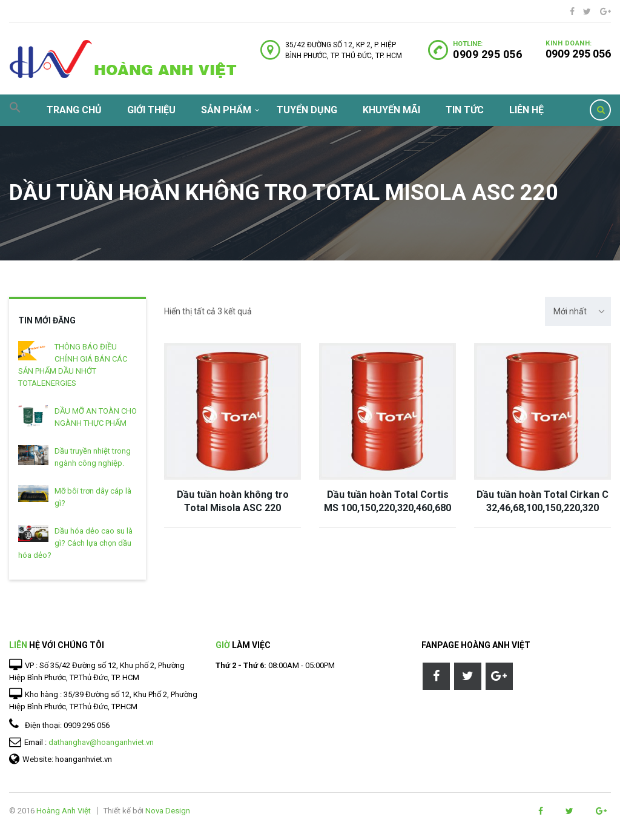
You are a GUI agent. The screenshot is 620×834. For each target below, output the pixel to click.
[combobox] (578, 311)
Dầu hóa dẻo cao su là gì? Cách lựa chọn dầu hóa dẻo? (75, 543)
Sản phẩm (226, 110)
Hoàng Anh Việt (63, 810)
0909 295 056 (578, 53)
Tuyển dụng (307, 110)
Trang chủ (74, 110)
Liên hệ (526, 110)
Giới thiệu (151, 110)
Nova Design (167, 810)
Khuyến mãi (391, 110)
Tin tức (465, 110)
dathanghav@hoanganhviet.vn (101, 742)
